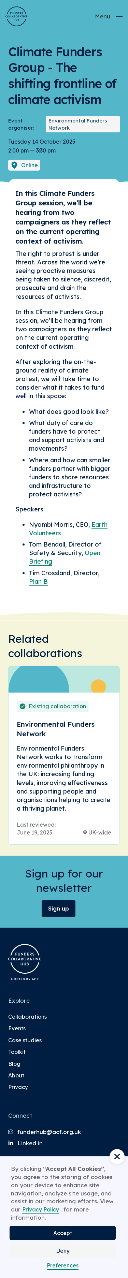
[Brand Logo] (16, 16)
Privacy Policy (40, 1209)
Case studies (25, 1040)
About (16, 1075)
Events (17, 1028)
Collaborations (27, 1016)
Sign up (58, 908)
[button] (117, 1156)
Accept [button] (62, 1233)
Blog (14, 1063)
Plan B (38, 581)
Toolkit (17, 1051)
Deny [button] (63, 1250)
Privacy (18, 1087)
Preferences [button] (63, 1265)
